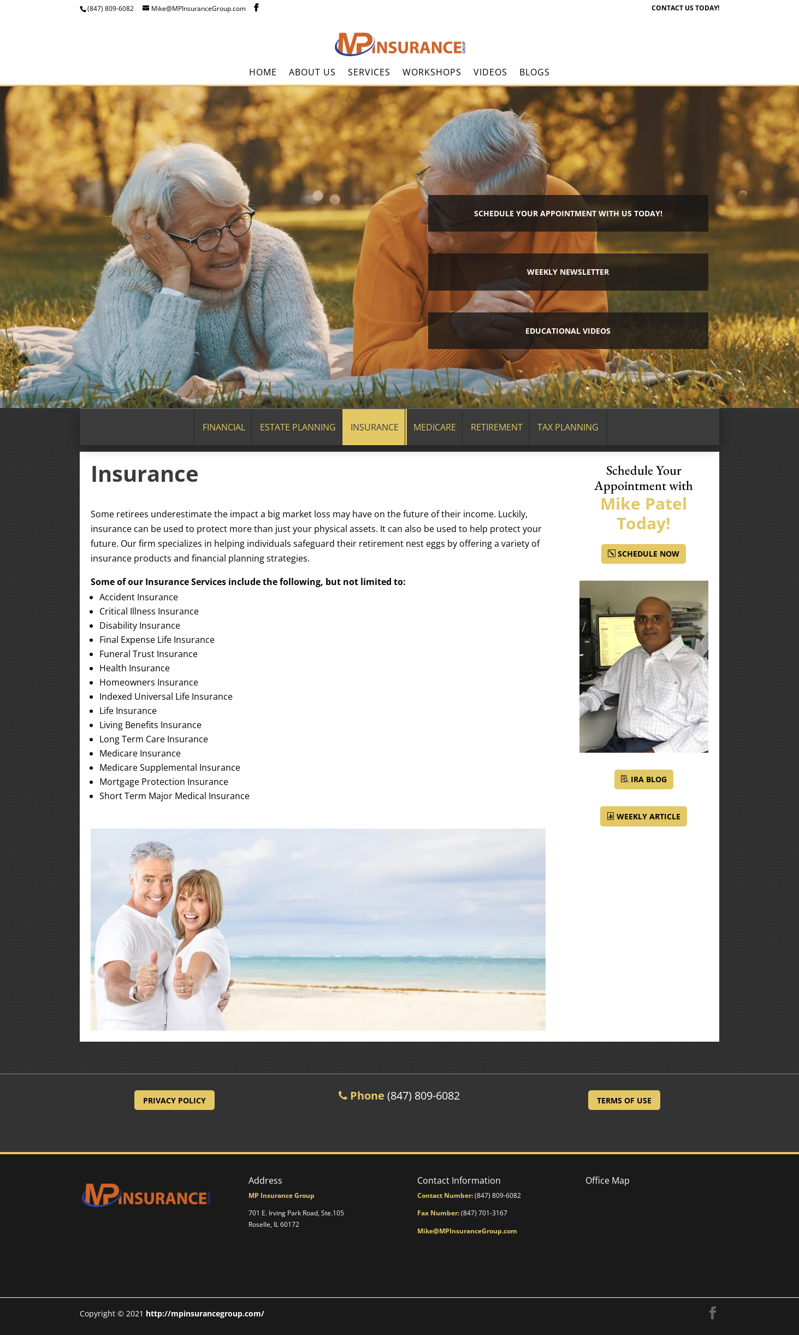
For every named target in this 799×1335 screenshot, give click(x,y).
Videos (490, 73)
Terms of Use (624, 1100)
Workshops (432, 73)
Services (369, 73)
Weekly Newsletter (568, 272)
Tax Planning (568, 427)
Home (263, 73)
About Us (312, 73)
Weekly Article (648, 816)
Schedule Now (648, 553)
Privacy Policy (174, 1100)
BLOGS (534, 73)
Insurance (375, 427)
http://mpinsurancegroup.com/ (205, 1313)
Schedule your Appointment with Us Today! (568, 213)
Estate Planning (298, 427)
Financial (224, 427)
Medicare (434, 427)
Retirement (497, 427)
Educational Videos (568, 331)
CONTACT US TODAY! (685, 9)
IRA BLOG (649, 779)
